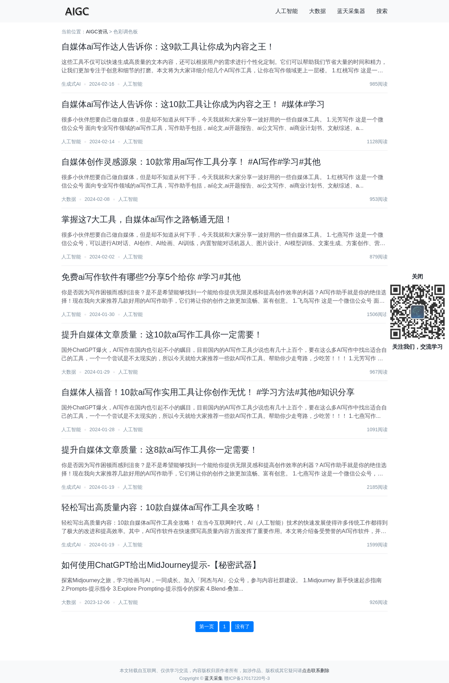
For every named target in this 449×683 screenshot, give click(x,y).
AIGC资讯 (97, 31)
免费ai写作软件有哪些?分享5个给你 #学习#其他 (151, 277)
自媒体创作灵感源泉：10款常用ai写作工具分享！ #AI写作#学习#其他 (191, 161)
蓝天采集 (214, 678)
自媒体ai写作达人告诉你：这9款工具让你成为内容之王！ (168, 46)
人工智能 (286, 11)
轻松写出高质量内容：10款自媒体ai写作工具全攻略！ (161, 507)
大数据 (317, 11)
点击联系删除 (315, 670)
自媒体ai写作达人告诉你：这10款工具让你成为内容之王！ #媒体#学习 (193, 104)
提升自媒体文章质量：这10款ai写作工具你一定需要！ (161, 334)
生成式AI (71, 84)
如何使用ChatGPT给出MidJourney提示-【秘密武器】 (161, 565)
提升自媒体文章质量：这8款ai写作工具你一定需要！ (159, 449)
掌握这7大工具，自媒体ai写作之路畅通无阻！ (147, 219)
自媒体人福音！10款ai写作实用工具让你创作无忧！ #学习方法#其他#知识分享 (208, 392)
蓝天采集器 (351, 11)
